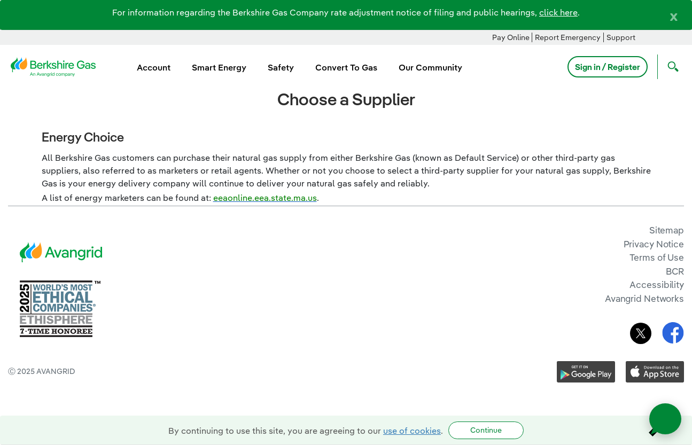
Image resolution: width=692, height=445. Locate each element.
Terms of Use (656, 257)
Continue (486, 430)
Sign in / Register (607, 66)
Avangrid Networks (644, 298)
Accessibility (656, 284)
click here (558, 12)
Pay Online (511, 37)
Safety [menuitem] (281, 67)
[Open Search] (670, 66)
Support (621, 37)
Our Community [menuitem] (430, 67)
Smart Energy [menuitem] (219, 67)
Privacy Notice (654, 243)
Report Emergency (568, 37)
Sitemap (666, 230)
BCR (675, 271)
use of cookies (412, 430)
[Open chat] (665, 418)
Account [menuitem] (153, 67)
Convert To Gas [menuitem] (346, 67)
